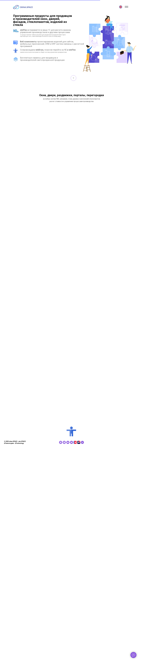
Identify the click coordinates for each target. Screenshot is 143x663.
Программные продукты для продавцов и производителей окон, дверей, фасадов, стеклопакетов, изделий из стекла (42, 20)
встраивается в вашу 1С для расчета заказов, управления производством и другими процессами (45, 31)
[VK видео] (75, 657)
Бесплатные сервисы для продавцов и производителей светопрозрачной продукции (42, 59)
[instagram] (64, 657)
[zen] (60, 657)
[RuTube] (78, 657)
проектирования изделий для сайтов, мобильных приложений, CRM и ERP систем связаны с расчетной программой (52, 43)
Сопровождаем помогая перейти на (48, 50)
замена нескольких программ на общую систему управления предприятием (43, 52)
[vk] (82, 657)
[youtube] (67, 657)
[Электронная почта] (71, 657)
